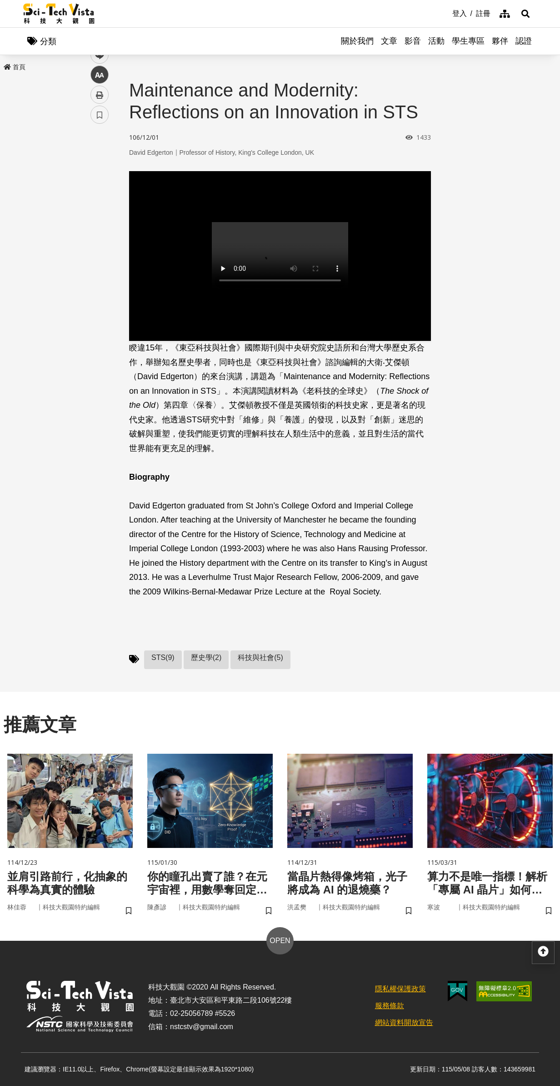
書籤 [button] (99, 274)
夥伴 (500, 41)
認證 (523, 41)
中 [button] (99, 234)
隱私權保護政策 (400, 989)
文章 (389, 41)
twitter (100, 194)
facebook (100, 174)
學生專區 (468, 41)
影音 (413, 41)
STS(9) (163, 657)
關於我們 (357, 41)
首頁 (14, 67)
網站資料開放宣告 (404, 1022)
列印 (99, 254)
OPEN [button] (280, 940)
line (96, 214)
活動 (436, 41)
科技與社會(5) (260, 657)
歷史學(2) (206, 657)
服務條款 (389, 1006)
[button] (525, 13)
